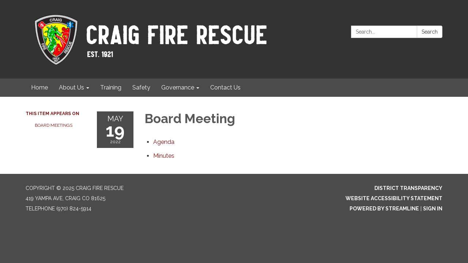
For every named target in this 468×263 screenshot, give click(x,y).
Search (430, 32)
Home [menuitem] (39, 87)
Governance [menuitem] (177, 87)
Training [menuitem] (110, 87)
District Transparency (408, 188)
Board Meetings (53, 125)
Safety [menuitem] (141, 87)
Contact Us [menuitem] (225, 87)
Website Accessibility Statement (394, 198)
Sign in (432, 208)
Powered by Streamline (384, 208)
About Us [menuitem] (71, 87)
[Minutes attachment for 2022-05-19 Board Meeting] (163, 155)
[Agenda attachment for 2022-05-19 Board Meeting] (163, 141)
